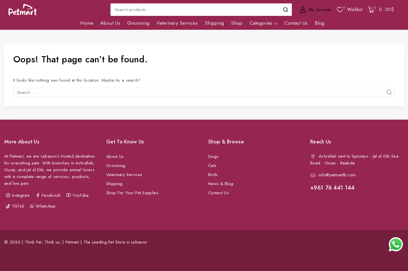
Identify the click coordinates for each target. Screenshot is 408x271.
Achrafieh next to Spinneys (343, 156)
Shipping (214, 23)
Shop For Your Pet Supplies (132, 193)
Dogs (213, 156)
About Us (110, 23)
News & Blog (220, 184)
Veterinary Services (177, 23)
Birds (213, 175)
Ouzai (330, 163)
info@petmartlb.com (337, 175)
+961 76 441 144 (332, 188)
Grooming (138, 23)
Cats (212, 165)
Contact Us (296, 23)
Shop (236, 23)
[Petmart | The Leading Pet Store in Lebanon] (22, 9)
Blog (319, 23)
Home (86, 23)
